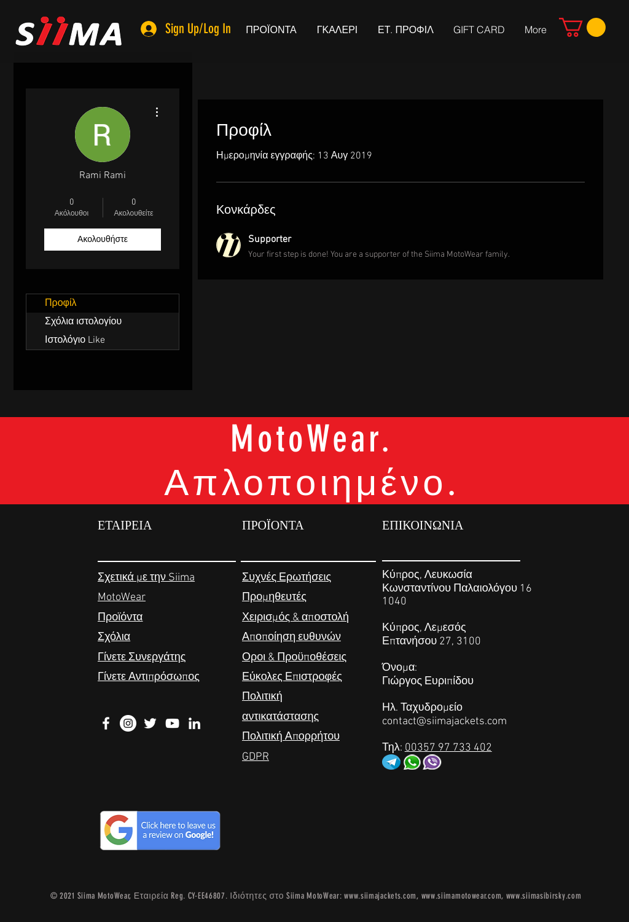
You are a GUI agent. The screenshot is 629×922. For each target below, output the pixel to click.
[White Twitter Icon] (150, 723)
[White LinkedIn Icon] (194, 723)
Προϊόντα (120, 617)
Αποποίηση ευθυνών (291, 637)
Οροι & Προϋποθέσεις (294, 657)
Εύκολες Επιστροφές (292, 677)
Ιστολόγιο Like (75, 340)
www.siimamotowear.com (461, 896)
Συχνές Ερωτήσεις (286, 577)
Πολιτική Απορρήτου (291, 736)
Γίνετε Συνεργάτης (142, 657)
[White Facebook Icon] (106, 723)
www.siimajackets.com (380, 896)
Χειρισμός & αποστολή (295, 617)
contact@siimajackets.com (444, 721)
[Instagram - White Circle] (128, 723)
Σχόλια (114, 637)
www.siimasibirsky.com (544, 896)
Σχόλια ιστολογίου (83, 322)
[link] (582, 27)
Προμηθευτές (274, 597)
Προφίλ (60, 303)
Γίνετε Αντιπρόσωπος (149, 677)
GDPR (255, 757)
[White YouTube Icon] (172, 723)
